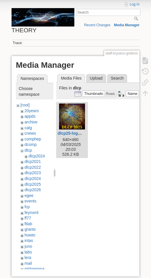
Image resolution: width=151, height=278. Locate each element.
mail (28, 263)
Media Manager (127, 25)
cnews (30, 133)
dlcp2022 (32, 167)
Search (136, 18)
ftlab (28, 223)
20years (31, 110)
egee (28, 195)
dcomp (30, 144)
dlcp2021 (32, 161)
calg (28, 127)
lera (27, 257)
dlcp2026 (32, 189)
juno (28, 246)
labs (28, 252)
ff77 (27, 218)
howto (29, 235)
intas (28, 240)
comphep (32, 139)
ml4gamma (34, 268)
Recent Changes (97, 25)
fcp (27, 206)
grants (30, 229)
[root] (25, 105)
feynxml (31, 212)
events (30, 201)
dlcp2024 (37, 156)
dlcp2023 (32, 172)
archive (30, 122)
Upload (96, 78)
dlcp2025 (32, 184)
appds (29, 116)
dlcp (28, 150)
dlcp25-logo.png (73, 133)
